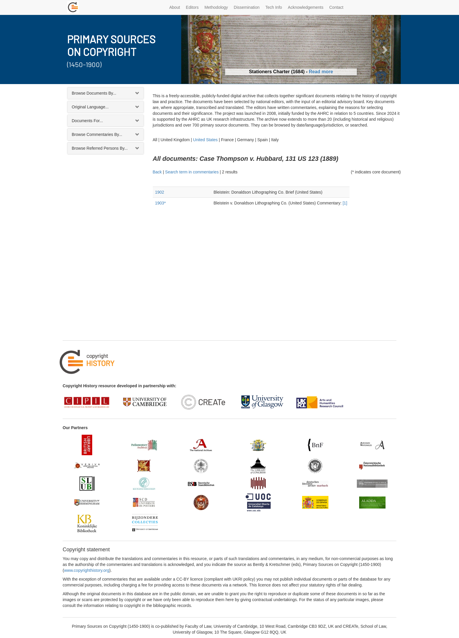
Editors (192, 7)
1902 (159, 192)
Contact (336, 7)
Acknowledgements (305, 7)
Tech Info (274, 7)
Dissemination (247, 7)
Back (157, 172)
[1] (344, 203)
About (174, 7)
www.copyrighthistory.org (86, 570)
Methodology (216, 7)
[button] (197, 49)
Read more (321, 71)
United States (205, 139)
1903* (160, 203)
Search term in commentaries (192, 172)
